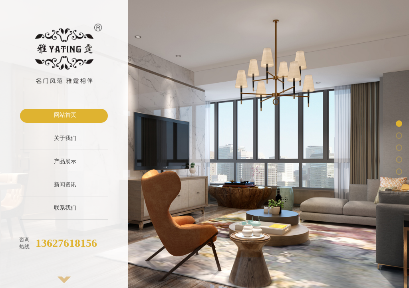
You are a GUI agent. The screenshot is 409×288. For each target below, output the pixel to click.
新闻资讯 (65, 185)
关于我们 (65, 138)
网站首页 (65, 115)
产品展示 (65, 161)
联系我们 (65, 208)
